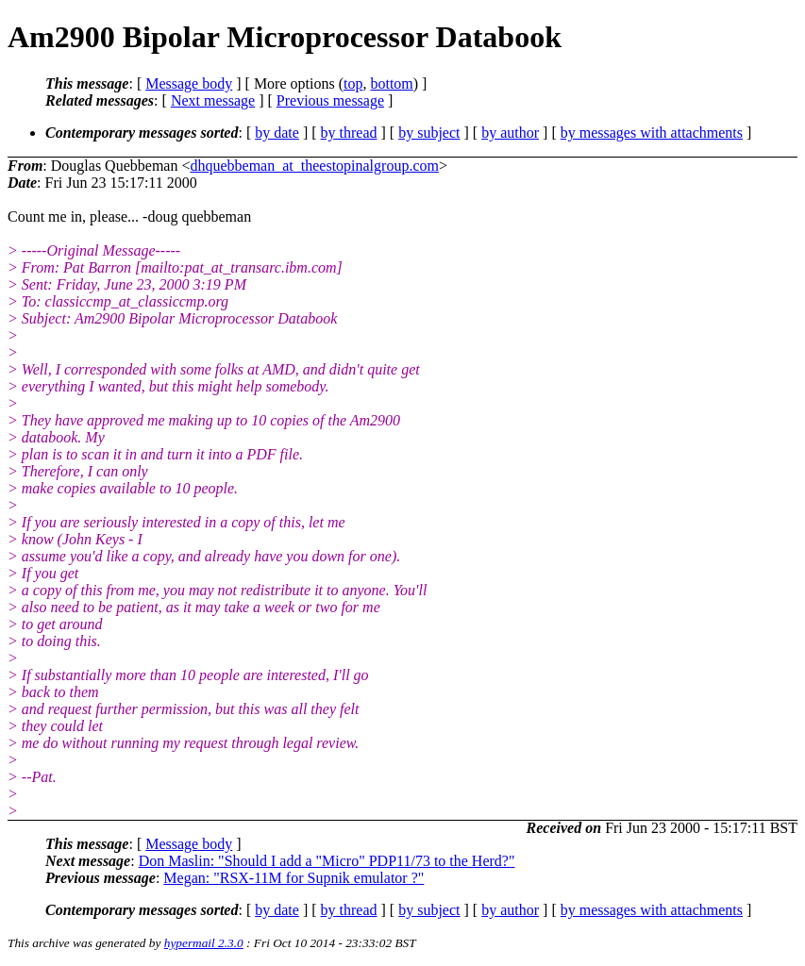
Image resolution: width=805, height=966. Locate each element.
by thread (349, 133)
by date (277, 133)
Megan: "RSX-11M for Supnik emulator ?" (293, 878)
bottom (391, 83)
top (353, 83)
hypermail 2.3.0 (203, 943)
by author (510, 133)
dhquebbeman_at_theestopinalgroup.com (314, 166)
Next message (213, 100)
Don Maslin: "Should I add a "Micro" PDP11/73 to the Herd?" (327, 861)
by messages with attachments (652, 133)
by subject (429, 133)
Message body (188, 83)
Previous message (330, 100)
